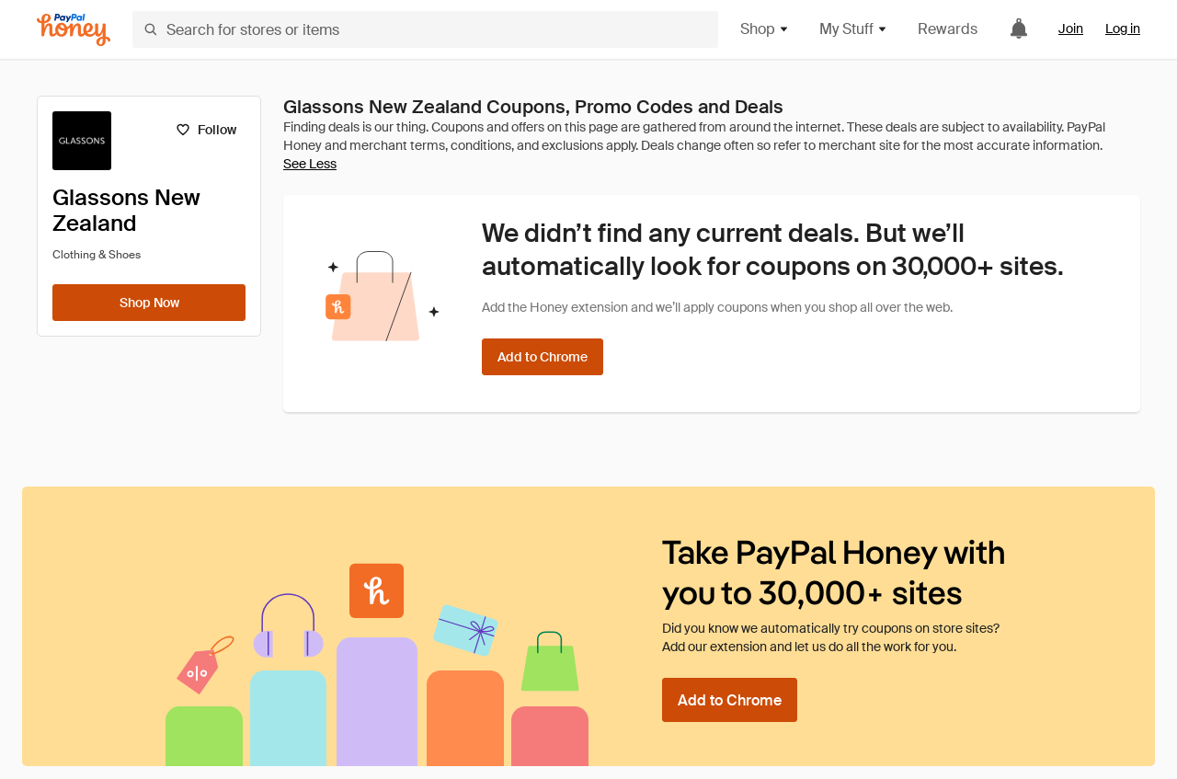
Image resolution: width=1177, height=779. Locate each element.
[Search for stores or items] (425, 29)
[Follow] (206, 129)
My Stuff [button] (853, 29)
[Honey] (73, 30)
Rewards (947, 29)
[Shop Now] (149, 302)
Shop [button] (765, 29)
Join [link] (1070, 28)
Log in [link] (1122, 28)
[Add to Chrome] (542, 356)
